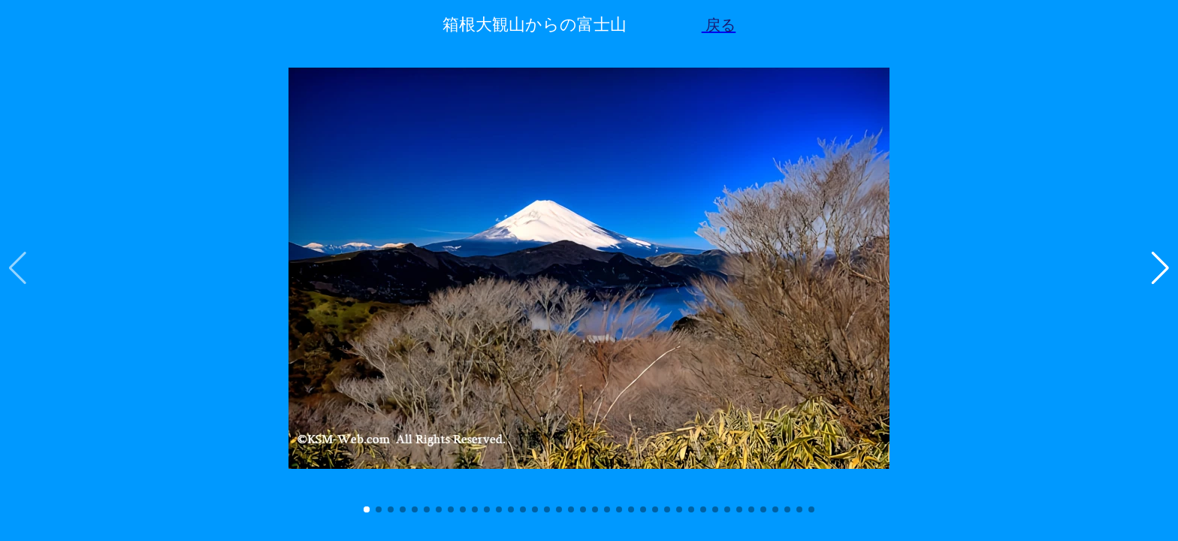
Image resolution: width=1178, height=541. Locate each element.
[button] (367, 509)
